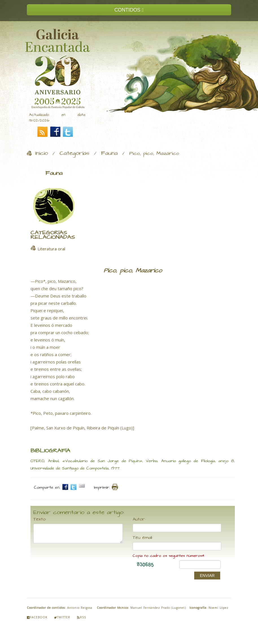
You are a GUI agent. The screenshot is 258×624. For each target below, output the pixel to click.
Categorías (74, 153)
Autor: (139, 519)
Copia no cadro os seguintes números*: (169, 556)
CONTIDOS (129, 10)
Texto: (39, 519)
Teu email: (143, 538)
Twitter (62, 617)
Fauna (109, 153)
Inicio (41, 153)
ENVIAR (207, 575)
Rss (81, 617)
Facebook (37, 617)
